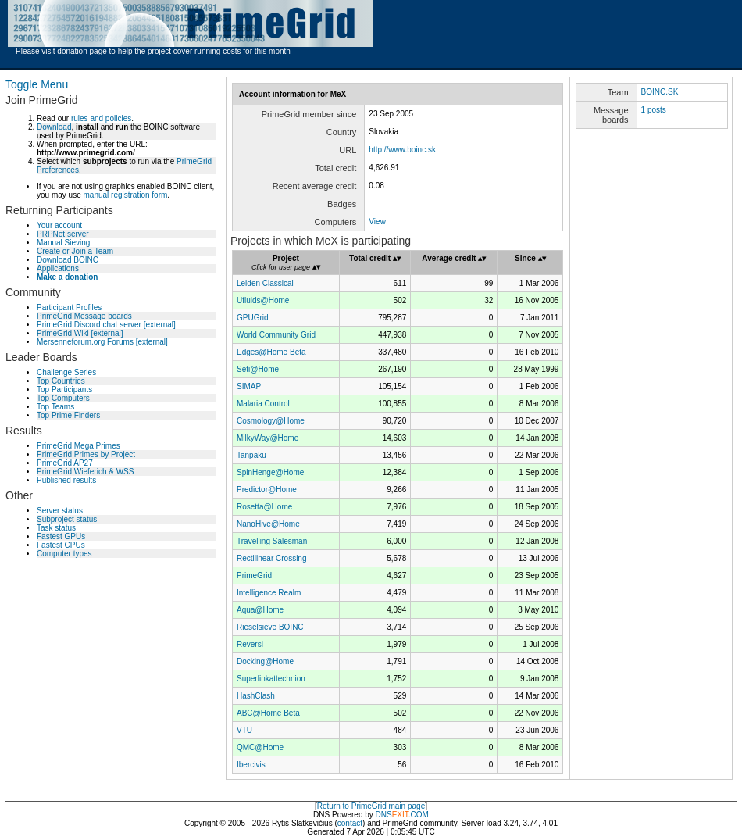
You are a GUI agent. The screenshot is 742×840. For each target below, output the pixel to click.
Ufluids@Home (263, 300)
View (377, 221)
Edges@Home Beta (271, 352)
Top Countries (61, 381)
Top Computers (63, 398)
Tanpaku (251, 455)
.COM (410, 814)
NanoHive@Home (268, 524)
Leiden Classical (265, 283)
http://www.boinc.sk (402, 149)
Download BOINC (67, 260)
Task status (56, 528)
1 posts (653, 109)
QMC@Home (260, 747)
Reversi (250, 644)
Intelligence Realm (269, 592)
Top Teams (55, 406)
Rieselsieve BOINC (270, 627)
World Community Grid (276, 335)
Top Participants (64, 389)
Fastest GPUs (61, 536)
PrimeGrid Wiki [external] (80, 333)
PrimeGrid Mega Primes (78, 445)
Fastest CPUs (61, 545)
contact (349, 823)
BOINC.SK (660, 92)
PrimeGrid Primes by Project (86, 454)
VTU (244, 730)
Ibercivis (251, 764)
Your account (59, 225)
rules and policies (101, 118)
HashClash (256, 696)
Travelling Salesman (272, 541)
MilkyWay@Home (267, 438)
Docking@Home (265, 661)
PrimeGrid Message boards (84, 316)
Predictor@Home (267, 489)
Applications (58, 268)
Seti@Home (258, 369)
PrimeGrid (254, 575)
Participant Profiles (69, 307)
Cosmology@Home (271, 420)
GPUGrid (253, 317)
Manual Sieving (63, 242)
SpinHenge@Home (270, 472)
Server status (60, 510)
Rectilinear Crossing (271, 558)
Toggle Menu (36, 84)
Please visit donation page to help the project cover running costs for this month (153, 51)
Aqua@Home (260, 610)
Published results (66, 480)
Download (54, 127)
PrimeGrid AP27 (65, 463)
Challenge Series (66, 372)
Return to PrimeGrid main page (371, 806)
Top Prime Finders (68, 415)
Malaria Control (263, 403)
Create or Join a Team (75, 251)
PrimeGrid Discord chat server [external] (106, 324)
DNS (384, 814)
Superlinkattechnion (271, 678)
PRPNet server (63, 234)
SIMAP (249, 386)
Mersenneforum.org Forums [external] (102, 342)
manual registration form (125, 195)
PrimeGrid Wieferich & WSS (85, 471)
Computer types (64, 553)
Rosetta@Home (264, 506)
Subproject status (67, 519)
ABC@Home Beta (268, 713)
